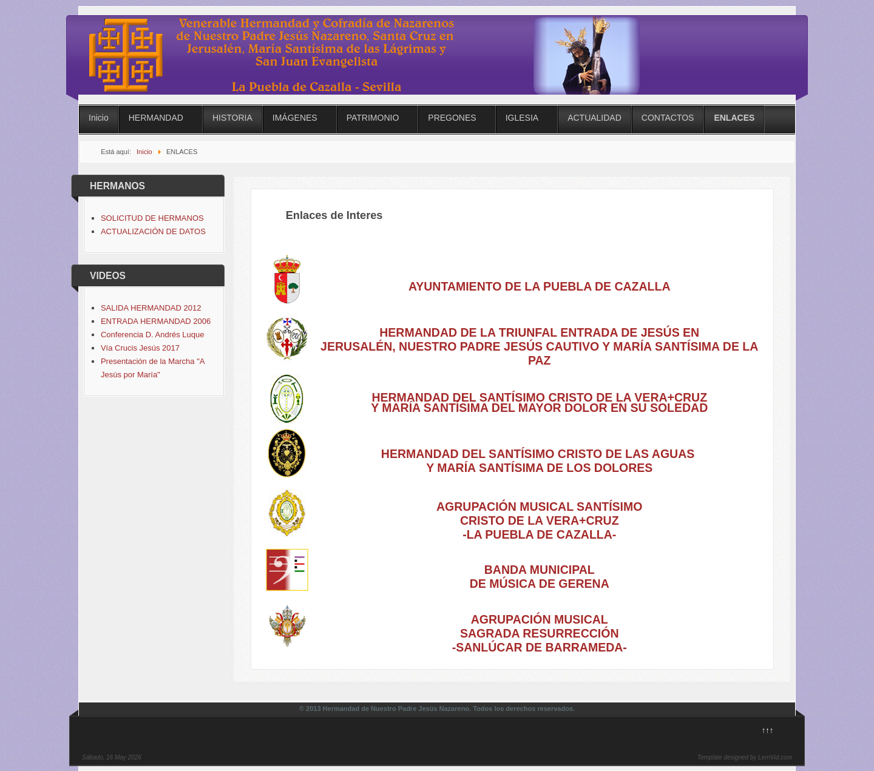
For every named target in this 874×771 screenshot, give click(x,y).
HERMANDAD (156, 118)
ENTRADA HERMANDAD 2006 (156, 321)
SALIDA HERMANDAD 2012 (151, 307)
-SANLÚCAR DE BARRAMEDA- (539, 647)
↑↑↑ (768, 730)
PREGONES (452, 118)
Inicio (99, 118)
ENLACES (734, 118)
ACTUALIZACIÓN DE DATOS (153, 231)
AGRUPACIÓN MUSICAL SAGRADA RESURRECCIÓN (539, 626)
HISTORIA (232, 118)
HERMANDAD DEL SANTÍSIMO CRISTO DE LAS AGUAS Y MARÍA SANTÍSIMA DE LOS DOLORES (539, 460)
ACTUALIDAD (594, 118)
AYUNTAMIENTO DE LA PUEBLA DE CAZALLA (539, 286)
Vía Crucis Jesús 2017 (140, 347)
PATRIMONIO (373, 118)
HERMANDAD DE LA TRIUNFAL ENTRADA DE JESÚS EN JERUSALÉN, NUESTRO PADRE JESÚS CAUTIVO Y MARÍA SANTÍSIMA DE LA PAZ (539, 346)
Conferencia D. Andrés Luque (153, 334)
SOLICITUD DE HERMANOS (152, 218)
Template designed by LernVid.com (744, 757)
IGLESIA (522, 118)
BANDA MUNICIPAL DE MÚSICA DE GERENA (539, 576)
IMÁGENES (295, 118)
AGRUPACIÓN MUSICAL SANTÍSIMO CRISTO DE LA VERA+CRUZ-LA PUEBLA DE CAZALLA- (539, 520)
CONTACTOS (668, 118)
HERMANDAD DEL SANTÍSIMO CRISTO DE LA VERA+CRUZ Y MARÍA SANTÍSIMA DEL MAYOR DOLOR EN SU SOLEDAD (539, 402)
